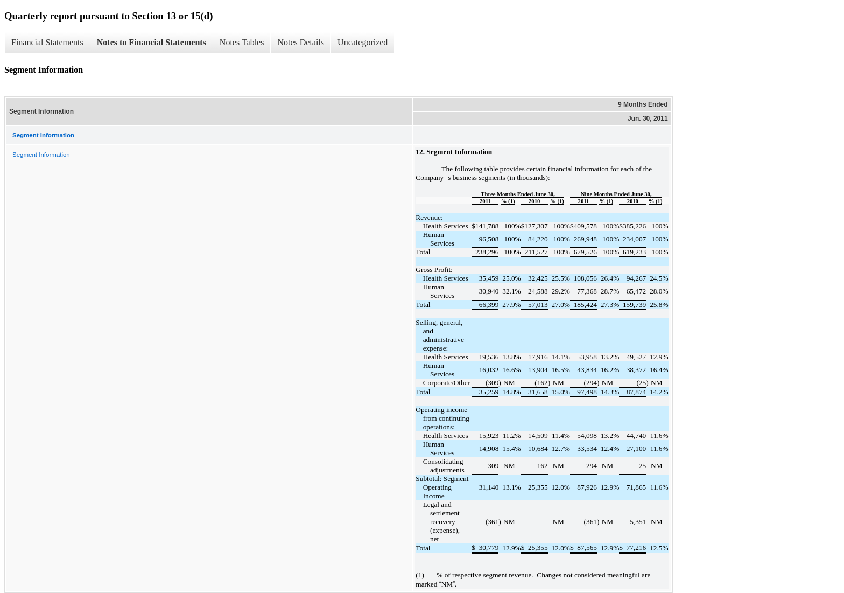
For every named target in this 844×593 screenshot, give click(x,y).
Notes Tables (242, 42)
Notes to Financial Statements (151, 42)
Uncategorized (362, 42)
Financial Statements (47, 42)
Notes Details (300, 42)
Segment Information (41, 154)
